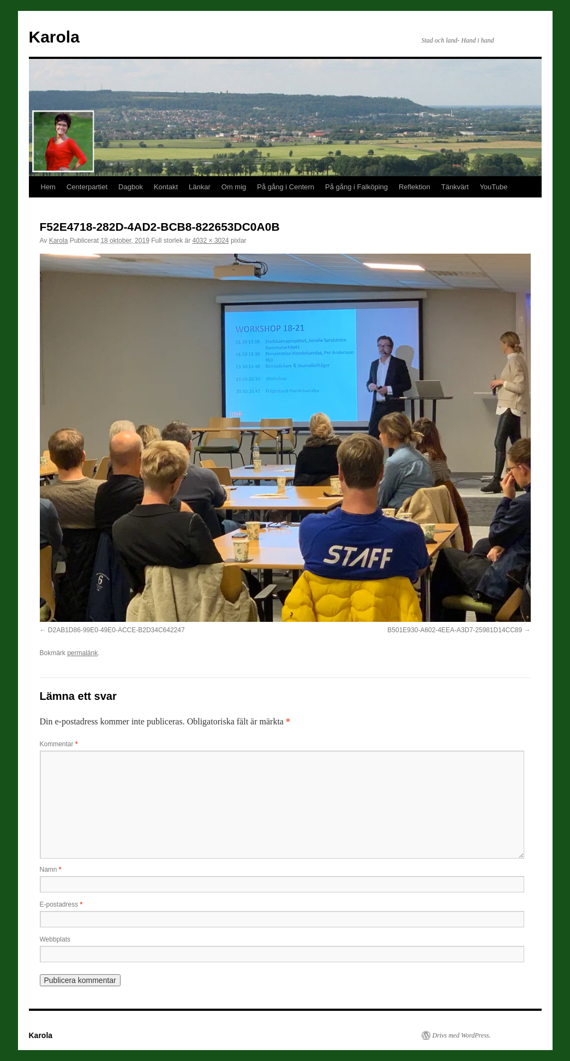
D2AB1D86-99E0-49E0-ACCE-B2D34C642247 (116, 630)
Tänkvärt (455, 187)
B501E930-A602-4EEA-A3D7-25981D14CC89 (454, 630)
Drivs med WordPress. (462, 1035)
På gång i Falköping (356, 187)
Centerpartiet (87, 187)
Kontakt (166, 187)
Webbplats (55, 939)
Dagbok (130, 187)
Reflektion (414, 187)
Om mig (234, 187)
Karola (54, 37)
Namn (51, 869)
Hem (48, 187)
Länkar (200, 187)
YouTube (493, 187)
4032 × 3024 (211, 240)
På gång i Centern (285, 187)
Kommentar (59, 744)
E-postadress (61, 904)
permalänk (82, 653)
